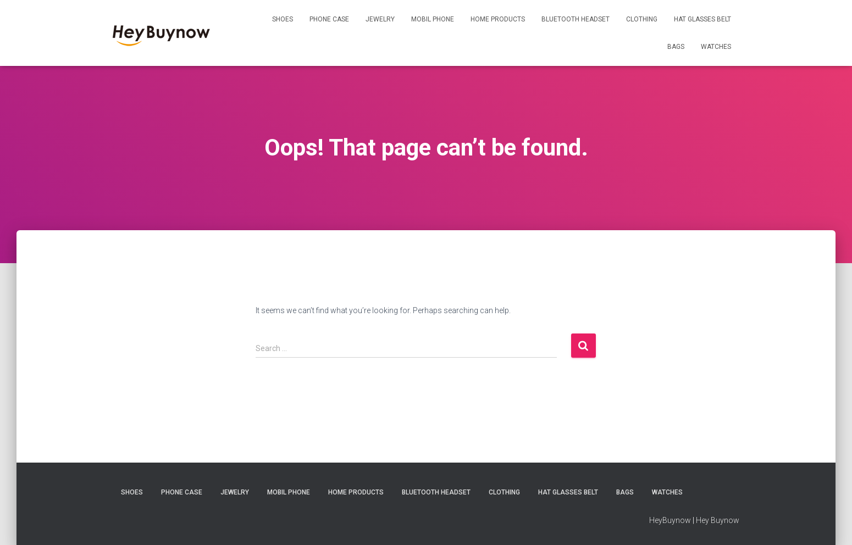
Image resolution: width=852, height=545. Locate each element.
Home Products (498, 19)
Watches (716, 47)
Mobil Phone (432, 19)
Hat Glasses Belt (702, 19)
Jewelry (380, 19)
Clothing (641, 19)
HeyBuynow (670, 520)
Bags (675, 47)
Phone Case (329, 19)
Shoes (282, 19)
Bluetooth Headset (575, 19)
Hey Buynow (717, 520)
